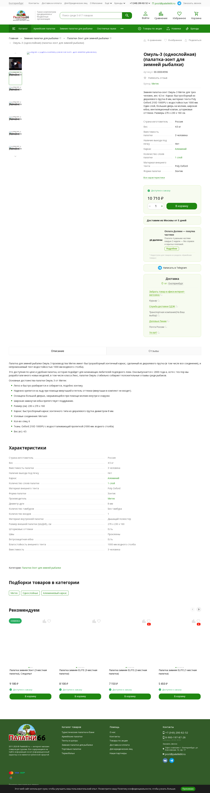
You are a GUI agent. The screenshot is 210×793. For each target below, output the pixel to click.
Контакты (34, 3)
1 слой (178, 157)
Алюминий (181, 148)
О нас (112, 732)
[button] (15, 156)
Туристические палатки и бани (78, 732)
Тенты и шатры (70, 740)
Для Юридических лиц (75, 3)
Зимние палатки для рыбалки (76, 28)
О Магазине (96, 3)
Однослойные (30, 593)
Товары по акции (119, 740)
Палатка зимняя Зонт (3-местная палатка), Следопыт (28, 672)
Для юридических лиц (121, 748)
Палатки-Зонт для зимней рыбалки (88, 38)
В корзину (181, 206)
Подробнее (171, 249)
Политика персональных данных (24, 784)
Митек (155, 83)
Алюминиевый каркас (55, 593)
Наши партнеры (118, 753)
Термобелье (68, 753)
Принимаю (188, 788)
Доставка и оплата (52, 3)
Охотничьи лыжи (106, 28)
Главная (13, 38)
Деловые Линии (157, 321)
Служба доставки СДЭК (162, 306)
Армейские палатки (44, 28)
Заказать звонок (192, 3)
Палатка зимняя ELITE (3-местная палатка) (78, 672)
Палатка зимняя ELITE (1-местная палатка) (178, 672)
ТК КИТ (153, 332)
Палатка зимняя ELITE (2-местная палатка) (128, 672)
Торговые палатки (71, 748)
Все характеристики (154, 177)
